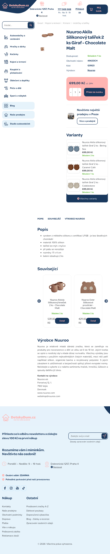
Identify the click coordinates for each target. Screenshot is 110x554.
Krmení (66, 23)
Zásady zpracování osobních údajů (85, 441)
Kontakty (6, 506)
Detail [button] (62, 321)
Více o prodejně (87, 121)
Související (54, 218)
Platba (5, 523)
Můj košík (99, 9)
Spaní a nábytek (18, 95)
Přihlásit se (80, 10)
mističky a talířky (81, 23)
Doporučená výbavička (37, 514)
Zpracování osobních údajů (39, 523)
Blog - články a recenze (37, 519)
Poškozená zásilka (11, 531)
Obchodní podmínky (12, 514)
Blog (12, 105)
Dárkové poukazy (34, 510)
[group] (57, 301)
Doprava (6, 519)
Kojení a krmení (18, 61)
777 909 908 (64, 9)
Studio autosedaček (20, 123)
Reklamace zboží (10, 535)
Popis (40, 218)
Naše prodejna (17, 114)
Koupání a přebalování (16, 71)
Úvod (40, 23)
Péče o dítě (15, 88)
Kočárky (14, 54)
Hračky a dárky (18, 46)
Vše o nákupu (9, 527)
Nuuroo (91, 70)
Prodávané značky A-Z (37, 506)
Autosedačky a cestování (17, 37)
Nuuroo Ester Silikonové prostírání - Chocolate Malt (88, 303)
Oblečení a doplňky (20, 80)
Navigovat (43, 15)
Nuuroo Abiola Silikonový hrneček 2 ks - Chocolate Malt (57, 303)
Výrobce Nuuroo (75, 218)
